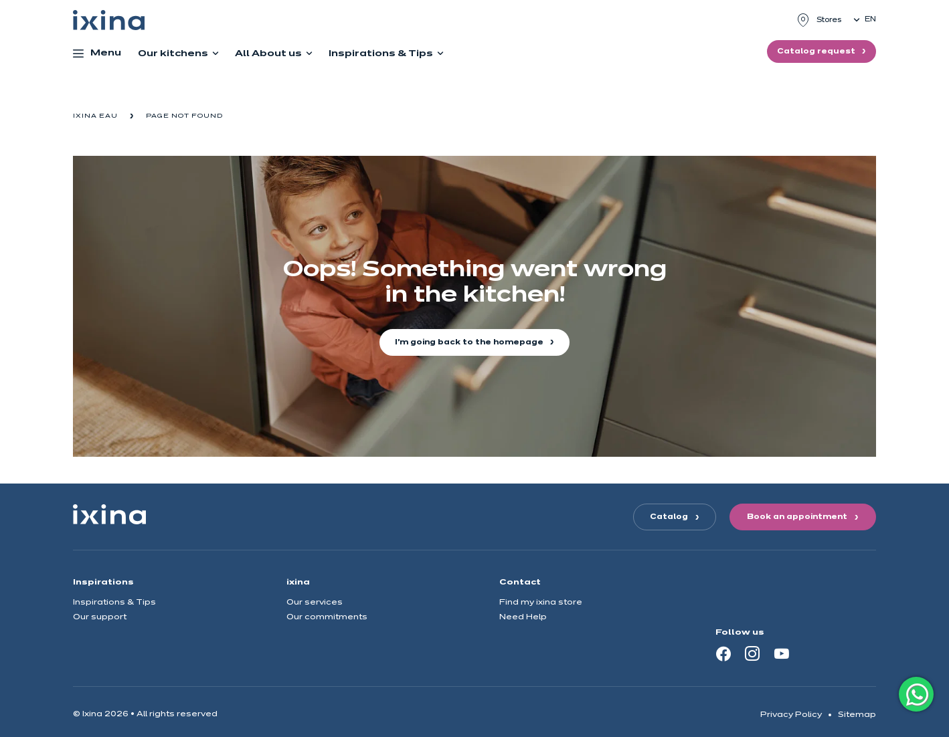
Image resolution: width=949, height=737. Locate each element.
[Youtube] (781, 653)
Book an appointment (797, 517)
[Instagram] (752, 653)
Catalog (669, 517)
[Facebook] (723, 653)
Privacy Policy (791, 714)
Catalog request (817, 51)
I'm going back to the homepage (470, 342)
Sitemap (857, 714)
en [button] (870, 19)
